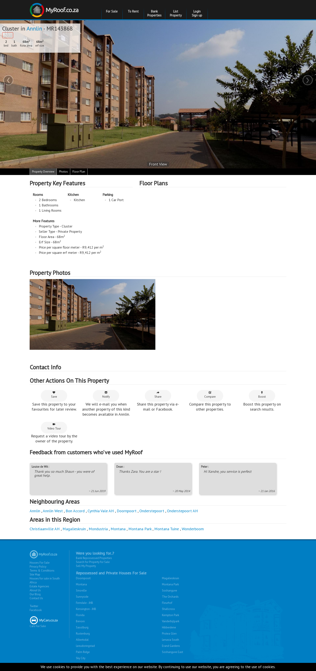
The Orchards (170, 597)
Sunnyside (82, 597)
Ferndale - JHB (84, 603)
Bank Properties (154, 13)
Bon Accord (75, 510)
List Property (176, 13)
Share (158, 395)
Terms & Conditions (42, 570)
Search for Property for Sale (93, 562)
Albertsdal (82, 640)
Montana (118, 528)
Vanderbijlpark (170, 621)
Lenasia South (170, 640)
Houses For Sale (40, 563)
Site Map (35, 574)
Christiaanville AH (45, 528)
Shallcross (168, 609)
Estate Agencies (39, 586)
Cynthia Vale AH (101, 510)
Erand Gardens (171, 646)
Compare (210, 395)
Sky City (80, 658)
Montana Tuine (166, 528)
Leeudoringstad (85, 646)
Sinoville (81, 590)
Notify (106, 395)
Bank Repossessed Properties (94, 558)
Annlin (34, 28)
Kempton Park (170, 615)
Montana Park (139, 528)
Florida (80, 615)
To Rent (133, 11)
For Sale (112, 11)
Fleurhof (167, 603)
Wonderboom (193, 528)
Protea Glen (169, 633)
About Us (35, 590)
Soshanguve (169, 590)
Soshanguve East (172, 652)
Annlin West (53, 510)
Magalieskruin (74, 528)
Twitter (34, 606)
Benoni (80, 621)
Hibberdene (169, 627)
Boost (262, 395)
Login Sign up (197, 13)
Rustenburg (83, 633)
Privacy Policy (38, 566)
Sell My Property (86, 566)
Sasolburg (82, 627)
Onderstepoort (151, 510)
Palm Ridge (83, 652)
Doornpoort (126, 510)
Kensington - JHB (86, 609)
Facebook (36, 610)
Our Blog (35, 594)
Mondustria (98, 528)
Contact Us (36, 598)
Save (54, 395)
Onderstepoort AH (182, 510)
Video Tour (54, 426)
